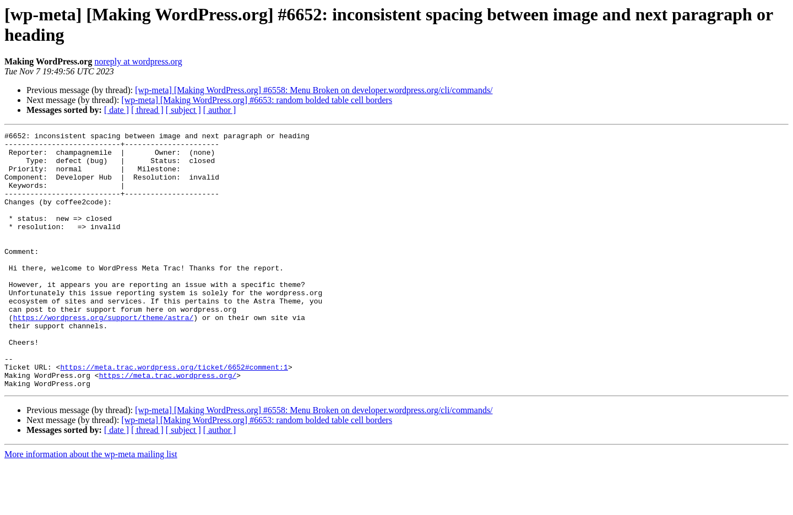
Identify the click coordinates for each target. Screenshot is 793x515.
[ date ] (116, 110)
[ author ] (219, 110)
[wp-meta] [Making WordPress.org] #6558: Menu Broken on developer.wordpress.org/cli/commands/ (313, 90)
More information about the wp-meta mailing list (90, 505)
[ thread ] (147, 110)
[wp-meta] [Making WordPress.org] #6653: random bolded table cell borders (256, 100)
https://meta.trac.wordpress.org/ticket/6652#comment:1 (173, 415)
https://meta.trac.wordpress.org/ (168, 425)
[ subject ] (183, 110)
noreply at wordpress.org (138, 61)
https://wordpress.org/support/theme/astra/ (103, 355)
